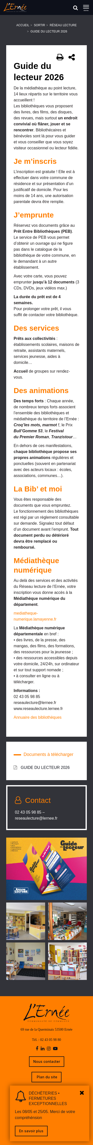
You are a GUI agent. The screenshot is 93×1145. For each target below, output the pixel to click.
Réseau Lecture (63, 25)
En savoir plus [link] (31, 1131)
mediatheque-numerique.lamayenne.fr (35, 616)
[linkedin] (42, 1048)
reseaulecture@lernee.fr (36, 818)
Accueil (22, 25)
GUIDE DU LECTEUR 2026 (42, 767)
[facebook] (37, 1048)
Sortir (39, 25)
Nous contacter (46, 1061)
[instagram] (49, 1048)
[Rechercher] (75, 7)
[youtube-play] (55, 1048)
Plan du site (46, 1077)
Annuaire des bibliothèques (38, 717)
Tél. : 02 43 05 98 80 (46, 1040)
